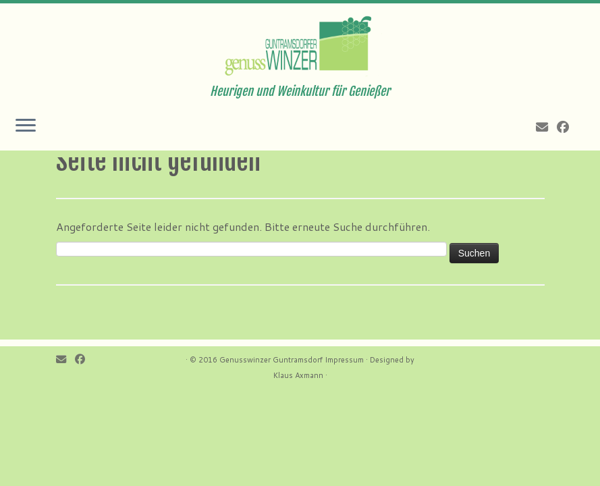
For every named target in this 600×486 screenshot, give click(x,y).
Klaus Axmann (298, 375)
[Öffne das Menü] (26, 126)
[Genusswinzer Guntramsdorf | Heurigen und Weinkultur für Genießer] (300, 44)
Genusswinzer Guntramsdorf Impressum (291, 359)
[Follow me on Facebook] (567, 127)
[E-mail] (546, 127)
